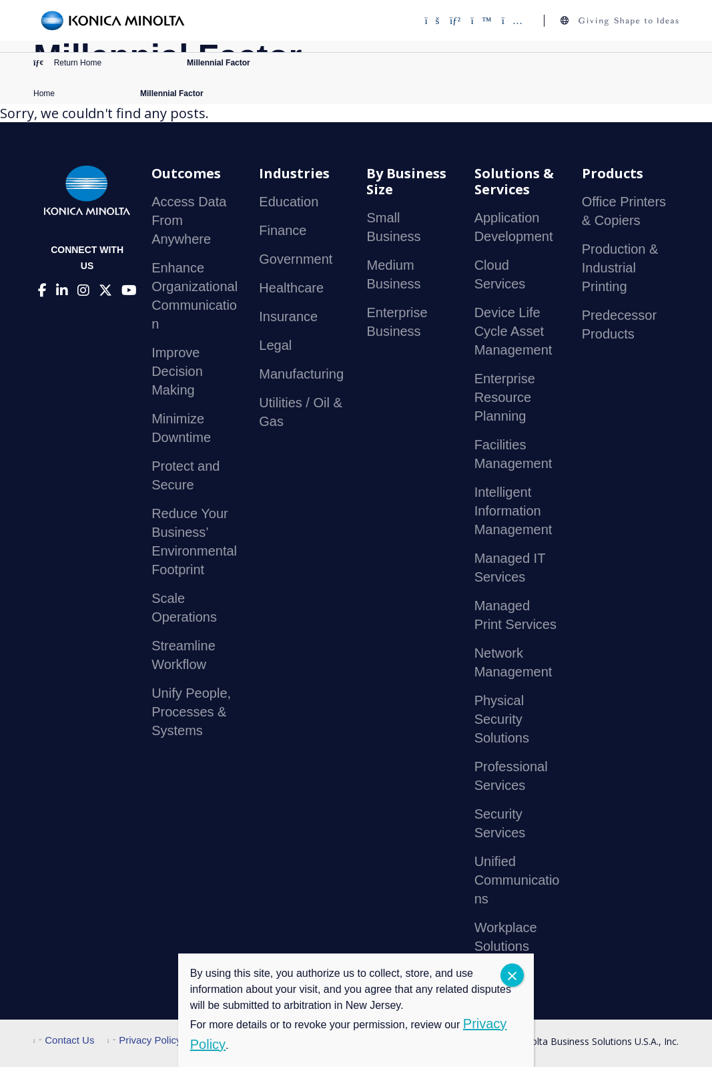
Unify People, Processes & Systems (191, 712)
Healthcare (291, 287)
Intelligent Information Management (513, 511)
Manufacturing (301, 374)
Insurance (288, 316)
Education (288, 201)
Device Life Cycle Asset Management (513, 331)
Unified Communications (517, 880)
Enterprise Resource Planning (504, 397)
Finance (282, 230)
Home (44, 93)
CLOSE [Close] (512, 975)
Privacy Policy (144, 1040)
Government (295, 259)
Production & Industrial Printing (620, 268)
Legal (275, 345)
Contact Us (63, 1040)
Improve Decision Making (177, 371)
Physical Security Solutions (501, 719)
